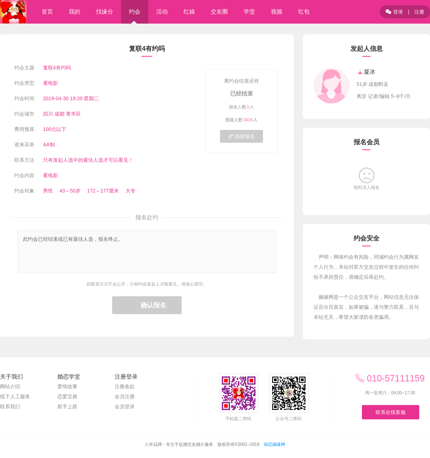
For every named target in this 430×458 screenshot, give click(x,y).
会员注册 (125, 396)
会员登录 (125, 406)
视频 (276, 12)
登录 (394, 11)
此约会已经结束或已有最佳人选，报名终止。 (147, 251)
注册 (419, 12)
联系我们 (10, 406)
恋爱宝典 (67, 396)
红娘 (189, 12)
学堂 (249, 12)
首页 (47, 12)
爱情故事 (67, 386)
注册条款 (125, 386)
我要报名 (241, 136)
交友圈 (219, 12)
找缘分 (104, 12)
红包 (304, 12)
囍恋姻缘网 (274, 444)
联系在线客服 (391, 412)
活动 (162, 12)
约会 (134, 12)
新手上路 (67, 406)
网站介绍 (10, 386)
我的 (74, 12)
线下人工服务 (15, 396)
